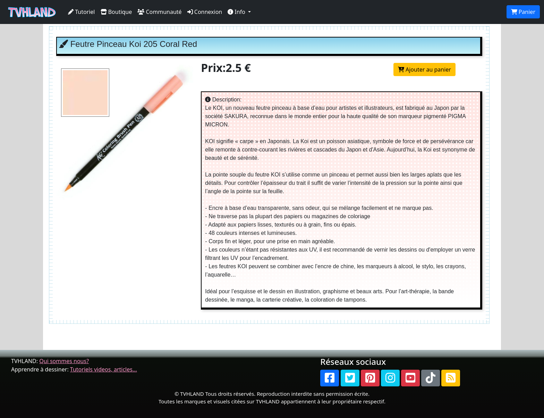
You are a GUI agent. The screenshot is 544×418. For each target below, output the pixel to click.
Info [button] (237, 12)
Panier (523, 12)
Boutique (116, 12)
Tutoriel (81, 12)
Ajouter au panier (424, 69)
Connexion (204, 12)
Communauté (159, 12)
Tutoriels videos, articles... (103, 369)
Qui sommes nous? (64, 361)
